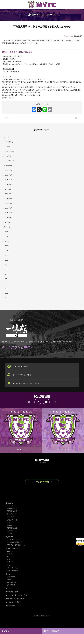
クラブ (8, 580)
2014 (7, 294)
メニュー (7, 631)
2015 (7, 289)
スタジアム (9, 543)
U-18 (8, 563)
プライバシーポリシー (13, 608)
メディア (8, 157)
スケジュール (11, 520)
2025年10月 (9, 201)
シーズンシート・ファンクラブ (16, 601)
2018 (7, 274)
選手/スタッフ (12, 515)
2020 (7, 265)
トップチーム (10, 162)
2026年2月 (9, 182)
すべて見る (9, 143)
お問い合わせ (10, 612)
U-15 (8, 565)
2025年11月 (9, 196)
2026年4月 (9, 172)
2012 (7, 304)
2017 (7, 279)
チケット (9, 594)
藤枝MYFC (9, 510)
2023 (7, 250)
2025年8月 (9, 211)
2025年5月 (9, 226)
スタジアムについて (14, 546)
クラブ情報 (11, 583)
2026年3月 (9, 177)
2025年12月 (9, 191)
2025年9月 (9, 206)
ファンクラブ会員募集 (20, 373)
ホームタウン (11, 588)
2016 (7, 284)
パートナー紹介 (12, 574)
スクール (10, 568)
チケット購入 (52, 631)
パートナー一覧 (41, 488)
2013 (7, 299)
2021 (7, 260)
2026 (7, 235)
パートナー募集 (12, 577)
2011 (7, 309)
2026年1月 (9, 187)
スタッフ (10, 560)
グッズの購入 (26, 390)
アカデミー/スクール (13, 555)
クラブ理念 (11, 591)
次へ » (77, 119)
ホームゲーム (10, 152)
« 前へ (6, 119)
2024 (7, 245)
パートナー (9, 571)
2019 (7, 270)
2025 (7, 240)
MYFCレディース (12, 526)
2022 (7, 255)
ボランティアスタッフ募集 (22, 381)
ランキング (11, 523)
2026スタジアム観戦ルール (16, 551)
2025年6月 (9, 221)
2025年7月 (9, 216)
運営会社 (10, 586)
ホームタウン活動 (12, 598)
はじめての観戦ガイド (15, 549)
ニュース (8, 148)
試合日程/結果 (12, 518)
